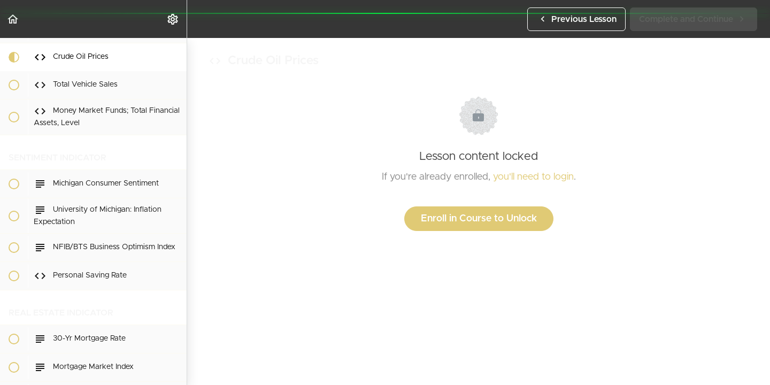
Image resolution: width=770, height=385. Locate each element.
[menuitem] (173, 19)
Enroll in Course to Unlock (479, 219)
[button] (13, 19)
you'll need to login (533, 177)
